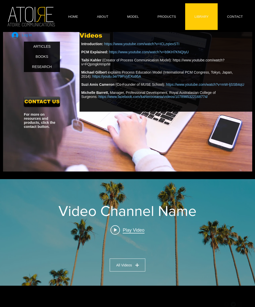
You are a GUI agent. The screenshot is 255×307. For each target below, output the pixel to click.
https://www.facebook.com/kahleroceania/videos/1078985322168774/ (153, 97)
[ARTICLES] (42, 47)
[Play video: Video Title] (127, 230)
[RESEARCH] (42, 67)
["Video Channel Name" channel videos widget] (127, 232)
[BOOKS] (42, 57)
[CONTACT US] (42, 102)
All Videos (127, 265)
